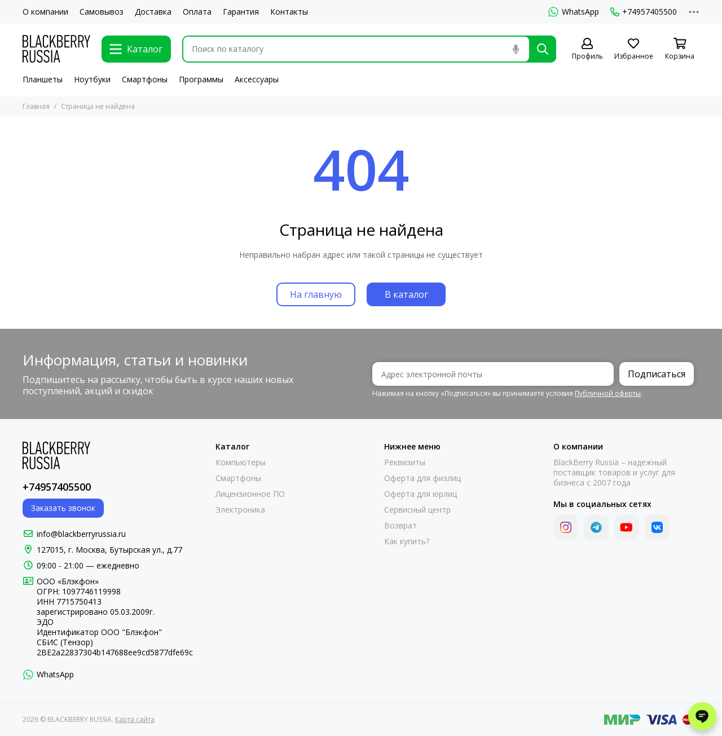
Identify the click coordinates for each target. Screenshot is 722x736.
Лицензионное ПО (250, 494)
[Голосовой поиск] (515, 49)
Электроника (240, 510)
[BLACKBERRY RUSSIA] (56, 49)
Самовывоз (102, 12)
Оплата (197, 12)
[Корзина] (679, 49)
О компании (45, 12)
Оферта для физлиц (422, 478)
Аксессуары (257, 79)
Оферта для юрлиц (420, 494)
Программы (201, 79)
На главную (316, 294)
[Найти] (542, 49)
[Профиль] (587, 49)
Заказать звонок (63, 508)
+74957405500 (643, 12)
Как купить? (406, 541)
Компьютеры (240, 462)
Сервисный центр (417, 510)
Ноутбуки (92, 79)
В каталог (406, 294)
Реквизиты (404, 462)
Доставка (153, 12)
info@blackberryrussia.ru (81, 533)
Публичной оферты (608, 393)
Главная (36, 106)
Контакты (289, 12)
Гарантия (241, 12)
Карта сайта (135, 719)
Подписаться (656, 374)
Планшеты (43, 79)
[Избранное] (633, 49)
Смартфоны (145, 79)
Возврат (400, 526)
